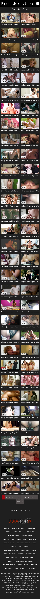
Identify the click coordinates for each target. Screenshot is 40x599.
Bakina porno (23, 565)
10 (32, 497)
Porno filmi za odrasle (24, 561)
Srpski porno (27, 535)
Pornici (34, 565)
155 (18, 502)
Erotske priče (9, 543)
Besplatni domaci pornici (26, 543)
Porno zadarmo (9, 554)
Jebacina (8, 532)
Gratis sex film (18, 528)
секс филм (32, 539)
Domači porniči (11, 557)
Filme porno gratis (27, 557)
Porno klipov (32, 528)
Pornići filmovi (9, 565)
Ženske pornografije (10, 550)
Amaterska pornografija (27, 554)
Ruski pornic (24, 546)
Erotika (9, 561)
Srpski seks (30, 532)
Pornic (13, 546)
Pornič (34, 550)
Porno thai (25, 550)
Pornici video (13, 535)
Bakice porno (19, 568)
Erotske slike (12, 592)
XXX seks (8, 568)
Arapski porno (9, 539)
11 (36, 497)
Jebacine (6, 528)
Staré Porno (18, 532)
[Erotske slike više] (37, 3)
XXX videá (31, 568)
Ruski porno (21, 539)
